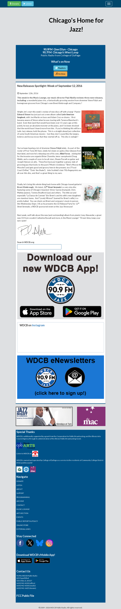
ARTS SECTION (22, 513)
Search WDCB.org (25, 242)
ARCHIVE (20, 501)
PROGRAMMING (23, 497)
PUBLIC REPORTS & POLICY (27, 521)
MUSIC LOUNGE (23, 509)
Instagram (38, 325)
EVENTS (19, 517)
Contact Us (23, 571)
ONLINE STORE (22, 525)
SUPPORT (20, 493)
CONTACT (20, 505)
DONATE (19, 481)
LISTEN (19, 485)
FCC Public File (25, 595)
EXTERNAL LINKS (23, 529)
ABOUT (19, 489)
